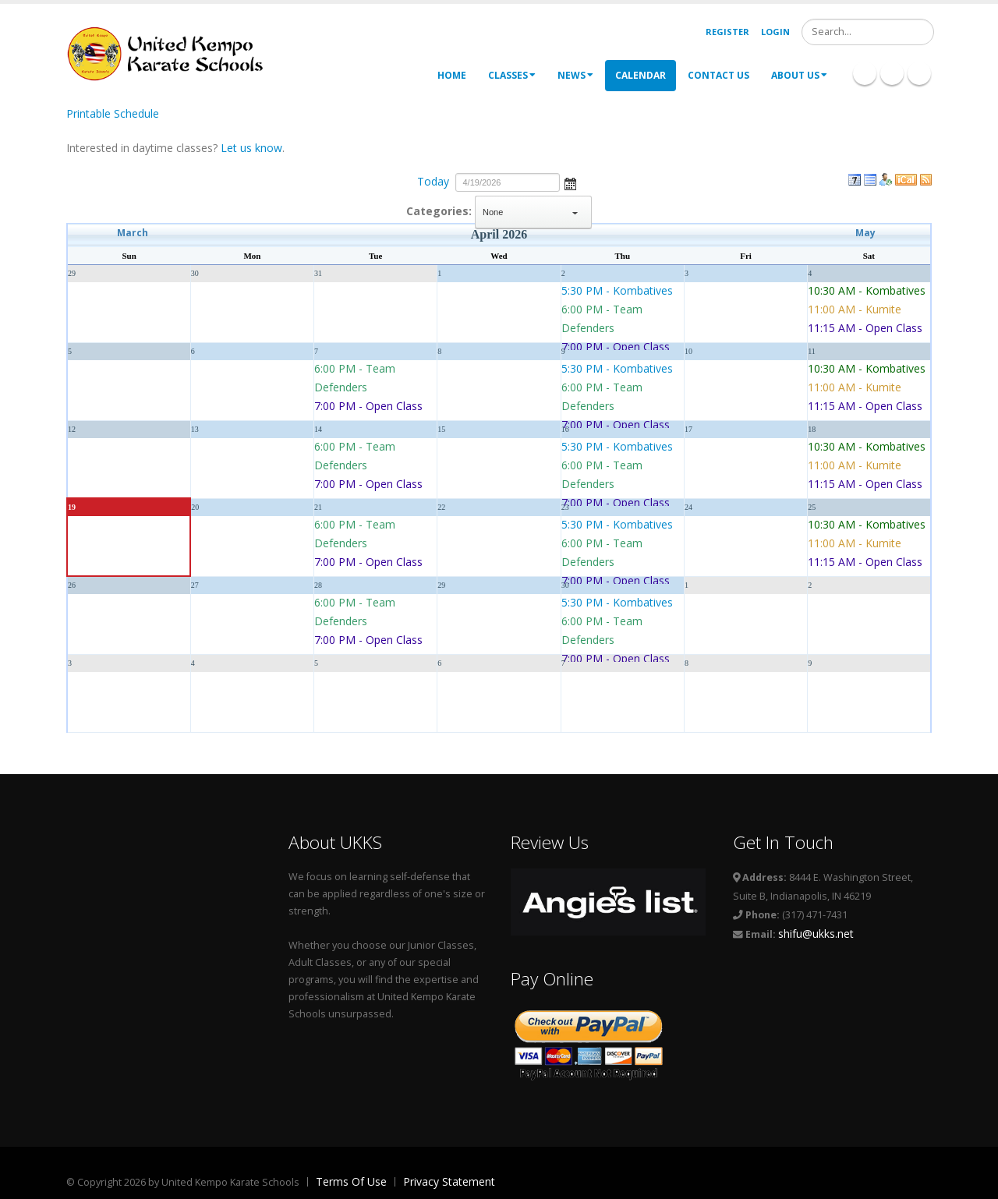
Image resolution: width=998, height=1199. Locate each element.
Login (775, 31)
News (575, 75)
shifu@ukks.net (816, 933)
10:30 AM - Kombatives (866, 290)
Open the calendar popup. (570, 182)
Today (433, 181)
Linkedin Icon (892, 73)
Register (727, 31)
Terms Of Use (351, 1181)
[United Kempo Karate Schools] (175, 52)
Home (451, 75)
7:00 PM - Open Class (615, 346)
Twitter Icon (919, 73)
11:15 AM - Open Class (865, 327)
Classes (512, 75)
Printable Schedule (112, 113)
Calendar (640, 75)
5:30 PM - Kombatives (617, 290)
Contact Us (718, 75)
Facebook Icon (864, 73)
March (132, 232)
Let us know (251, 147)
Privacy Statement (449, 1181)
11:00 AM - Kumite (854, 309)
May (865, 232)
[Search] (868, 32)
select (575, 212)
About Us (799, 75)
